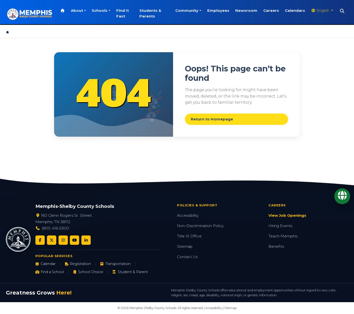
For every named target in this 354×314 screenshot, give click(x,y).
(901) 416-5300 (55, 228)
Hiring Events (280, 226)
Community (186, 10)
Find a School (49, 272)
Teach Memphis (282, 236)
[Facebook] (40, 240)
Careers (271, 10)
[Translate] (342, 196)
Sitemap (184, 246)
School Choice (88, 272)
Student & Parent (130, 272)
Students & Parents (150, 13)
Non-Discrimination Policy (200, 226)
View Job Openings (287, 215)
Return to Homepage (212, 119)
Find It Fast (122, 13)
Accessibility (188, 215)
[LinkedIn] (86, 240)
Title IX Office (189, 236)
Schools (99, 10)
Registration (78, 264)
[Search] (342, 11)
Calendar (45, 264)
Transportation (115, 264)
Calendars (295, 10)
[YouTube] (74, 240)
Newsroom (246, 10)
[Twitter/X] (51, 240)
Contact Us (187, 257)
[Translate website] (322, 11)
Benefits (276, 246)
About (77, 10)
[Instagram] (63, 240)
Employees (218, 10)
